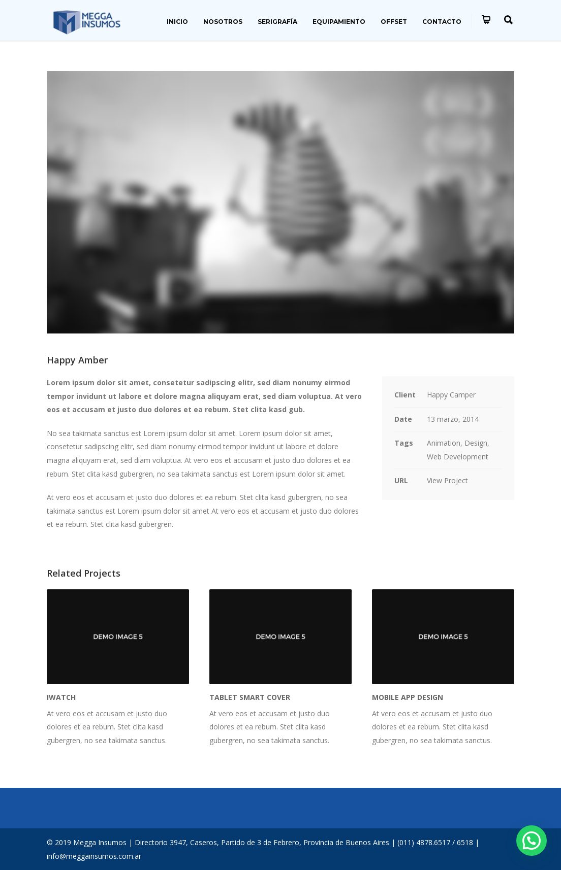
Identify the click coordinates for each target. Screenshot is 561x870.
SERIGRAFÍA (277, 21)
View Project (447, 480)
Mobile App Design (407, 697)
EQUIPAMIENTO (339, 21)
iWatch (61, 697)
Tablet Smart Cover (249, 697)
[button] (531, 840)
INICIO (177, 21)
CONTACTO (441, 21)
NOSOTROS (222, 21)
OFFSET (394, 21)
